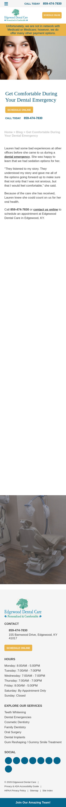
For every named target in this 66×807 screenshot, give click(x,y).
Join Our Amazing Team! (32, 802)
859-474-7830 (19, 209)
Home (8, 132)
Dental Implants (14, 737)
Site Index (47, 790)
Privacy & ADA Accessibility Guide (21, 786)
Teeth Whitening (15, 712)
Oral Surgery (12, 732)
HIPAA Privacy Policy (15, 790)
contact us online (45, 209)
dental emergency (17, 156)
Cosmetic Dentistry (17, 722)
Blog (19, 132)
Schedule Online (51, 15)
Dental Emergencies (17, 717)
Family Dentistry (15, 727)
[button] (8, 760)
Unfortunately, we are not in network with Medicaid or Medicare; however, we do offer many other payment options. (33, 29)
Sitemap (34, 790)
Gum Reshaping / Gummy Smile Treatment (33, 742)
